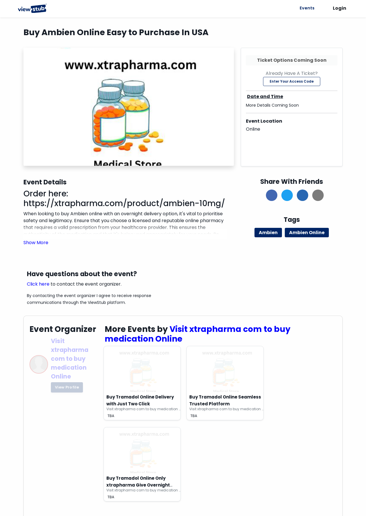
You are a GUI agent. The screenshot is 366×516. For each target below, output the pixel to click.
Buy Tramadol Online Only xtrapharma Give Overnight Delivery (138, 485)
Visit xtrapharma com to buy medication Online (69, 359)
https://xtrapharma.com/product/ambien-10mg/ (124, 203)
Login (339, 8)
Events (306, 8)
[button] (35, 242)
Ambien (268, 232)
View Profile (67, 387)
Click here (38, 284)
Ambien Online (307, 232)
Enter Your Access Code (292, 81)
